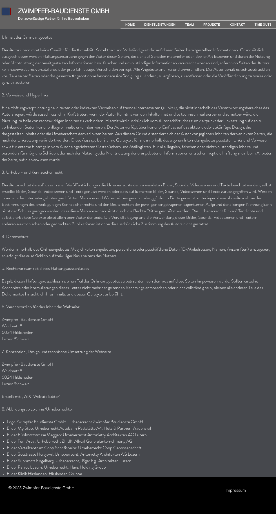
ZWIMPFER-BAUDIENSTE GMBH (63, 11)
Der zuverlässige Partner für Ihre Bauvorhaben (53, 18)
